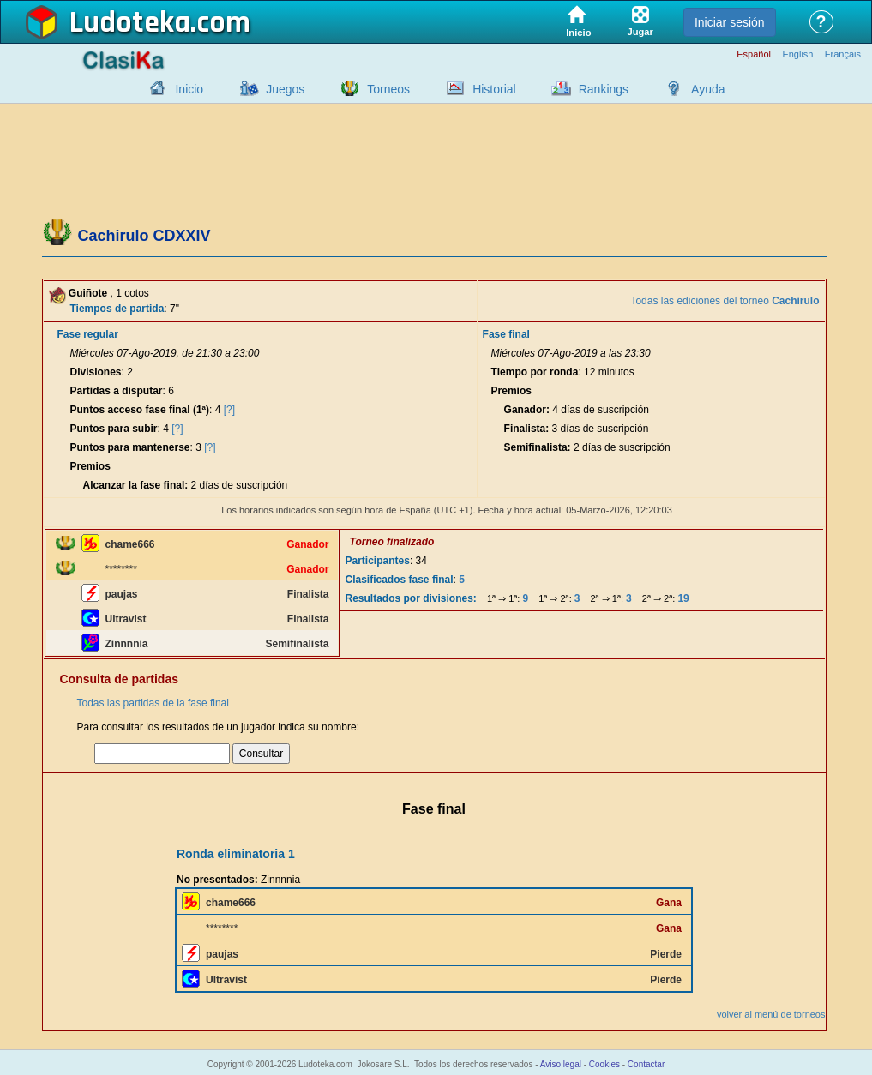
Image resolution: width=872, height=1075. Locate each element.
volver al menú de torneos (771, 1014)
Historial (494, 89)
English (797, 54)
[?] (229, 410)
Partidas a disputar (116, 391)
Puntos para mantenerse (130, 447)
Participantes (378, 561)
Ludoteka (129, 23)
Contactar (646, 1064)
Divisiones (96, 372)
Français (843, 54)
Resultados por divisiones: (411, 598)
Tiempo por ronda (535, 372)
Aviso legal (560, 1064)
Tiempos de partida (117, 309)
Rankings (603, 89)
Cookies (604, 1064)
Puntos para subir (114, 429)
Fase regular (87, 334)
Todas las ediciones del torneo (724, 301)
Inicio (189, 89)
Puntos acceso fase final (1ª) (140, 410)
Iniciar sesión (730, 22)
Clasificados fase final (400, 580)
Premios (90, 466)
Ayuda (708, 89)
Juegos (285, 89)
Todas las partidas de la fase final (153, 703)
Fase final (506, 334)
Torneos (388, 89)
